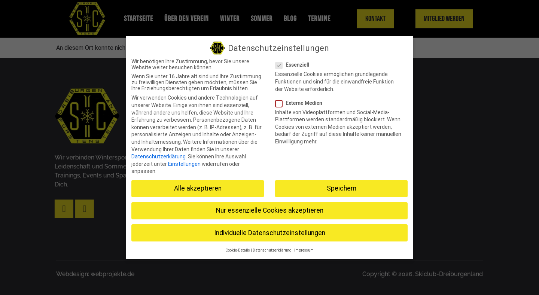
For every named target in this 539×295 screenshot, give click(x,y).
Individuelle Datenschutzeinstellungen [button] (269, 231)
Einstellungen (184, 162)
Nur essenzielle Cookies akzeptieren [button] (269, 209)
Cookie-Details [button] (237, 249)
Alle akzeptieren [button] (198, 187)
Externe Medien (301, 101)
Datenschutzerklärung (158, 155)
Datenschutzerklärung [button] (272, 249)
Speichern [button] (341, 187)
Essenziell (294, 64)
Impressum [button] (304, 249)
